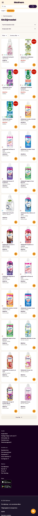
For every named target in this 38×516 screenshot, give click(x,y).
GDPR (3, 511)
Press (3, 471)
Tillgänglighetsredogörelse (9, 508)
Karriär (4, 469)
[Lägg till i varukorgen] (15, 64)
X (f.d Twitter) (6, 456)
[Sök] (2, 6)
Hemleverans (5, 440)
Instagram (5, 458)
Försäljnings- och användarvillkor (11, 504)
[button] (19, 25)
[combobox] (15, 6)
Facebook (5, 454)
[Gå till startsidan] (19, 2)
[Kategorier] (2, 2)
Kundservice (5, 450)
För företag (4, 473)
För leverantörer (6, 452)
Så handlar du (5, 438)
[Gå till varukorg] (33, 6)
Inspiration (4, 433)
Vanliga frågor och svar (8, 436)
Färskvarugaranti (6, 442)
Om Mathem (5, 466)
